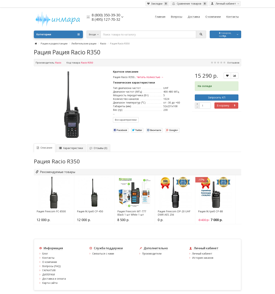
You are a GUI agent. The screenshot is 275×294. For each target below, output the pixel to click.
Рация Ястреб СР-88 (210, 211)
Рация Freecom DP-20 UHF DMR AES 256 (174, 213)
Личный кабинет (202, 253)
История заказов (202, 257)
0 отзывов (233, 62)
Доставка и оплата (54, 278)
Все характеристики (126, 119)
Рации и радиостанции (54, 43)
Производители (152, 253)
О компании (49, 262)
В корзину (223, 105)
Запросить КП (216, 97)
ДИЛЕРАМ (48, 274)
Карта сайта (49, 283)
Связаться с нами (103, 253)
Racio (103, 43)
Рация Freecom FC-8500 (51, 211)
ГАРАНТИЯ (48, 270)
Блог (45, 253)
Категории (58, 34)
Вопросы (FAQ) (51, 266)
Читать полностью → (150, 77)
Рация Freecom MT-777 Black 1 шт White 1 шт (131, 213)
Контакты (48, 257)
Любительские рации (83, 43)
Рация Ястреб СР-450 (90, 211)
